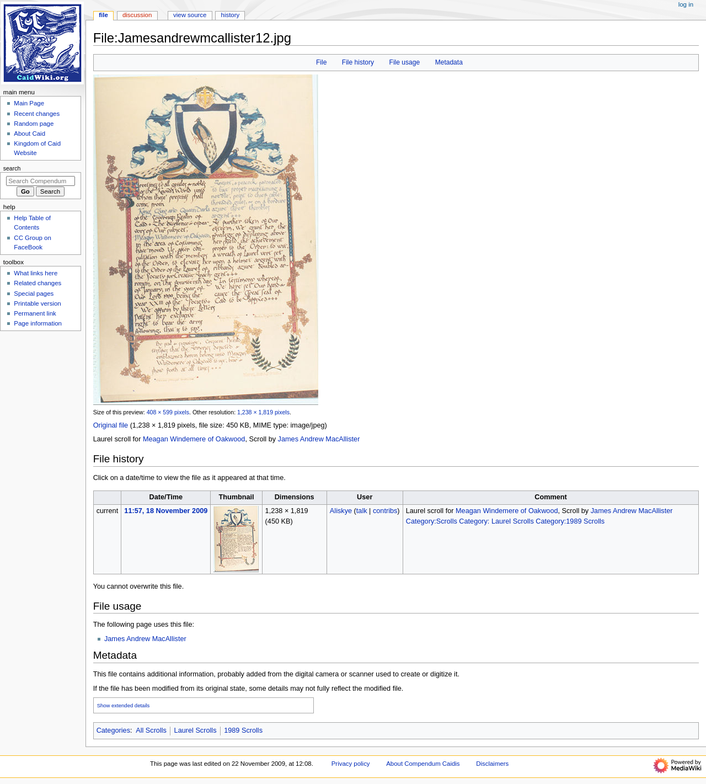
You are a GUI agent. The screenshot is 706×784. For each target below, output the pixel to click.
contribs (385, 511)
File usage (404, 62)
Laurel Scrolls (195, 730)
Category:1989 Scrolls (570, 521)
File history (358, 62)
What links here (35, 273)
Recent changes (37, 113)
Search (12, 168)
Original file (110, 425)
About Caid (29, 133)
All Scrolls (151, 730)
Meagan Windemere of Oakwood (194, 439)
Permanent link (35, 313)
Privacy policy (350, 763)
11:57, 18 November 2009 (165, 511)
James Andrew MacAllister (319, 439)
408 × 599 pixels (168, 412)
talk (361, 511)
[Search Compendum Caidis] (40, 181)
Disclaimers (492, 763)
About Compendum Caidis (422, 763)
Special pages (34, 293)
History (230, 15)
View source (189, 15)
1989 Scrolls (243, 730)
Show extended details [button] (123, 705)
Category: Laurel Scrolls (496, 521)
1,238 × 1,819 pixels (263, 412)
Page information (38, 323)
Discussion (137, 15)
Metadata (449, 62)
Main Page (29, 103)
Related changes (37, 283)
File (321, 62)
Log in (685, 4)
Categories (113, 730)
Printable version (37, 303)
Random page (34, 123)
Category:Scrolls (431, 521)
